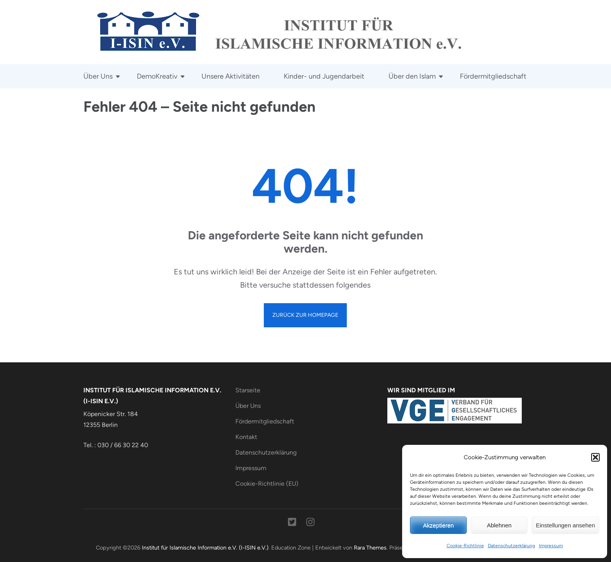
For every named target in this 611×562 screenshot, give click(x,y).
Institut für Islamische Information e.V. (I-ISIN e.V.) (205, 547)
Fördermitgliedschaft (493, 76)
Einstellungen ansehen (565, 525)
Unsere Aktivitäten (230, 76)
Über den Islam (412, 76)
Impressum (551, 545)
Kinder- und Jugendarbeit (324, 76)
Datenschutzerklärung (511, 545)
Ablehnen (499, 525)
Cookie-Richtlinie (465, 545)
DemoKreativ (157, 76)
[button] (595, 457)
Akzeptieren (438, 525)
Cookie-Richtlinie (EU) (266, 483)
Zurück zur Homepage (305, 315)
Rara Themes (370, 547)
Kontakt (246, 437)
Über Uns (98, 76)
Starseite (247, 390)
